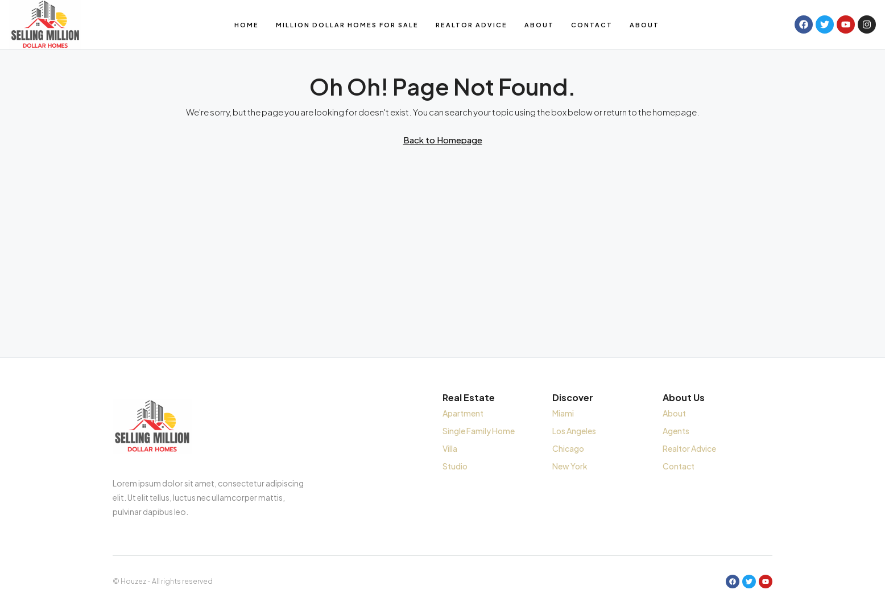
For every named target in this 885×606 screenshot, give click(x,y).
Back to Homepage (442, 139)
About (539, 24)
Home (246, 24)
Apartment (463, 413)
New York (570, 466)
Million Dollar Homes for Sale (347, 24)
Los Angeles (574, 431)
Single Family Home (479, 431)
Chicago (568, 448)
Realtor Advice (471, 24)
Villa (450, 448)
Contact (592, 24)
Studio (455, 466)
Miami (563, 413)
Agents (676, 431)
